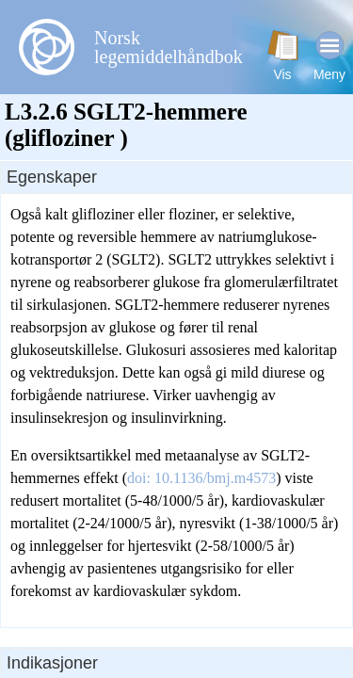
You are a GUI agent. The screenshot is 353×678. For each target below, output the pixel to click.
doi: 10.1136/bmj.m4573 (201, 478)
